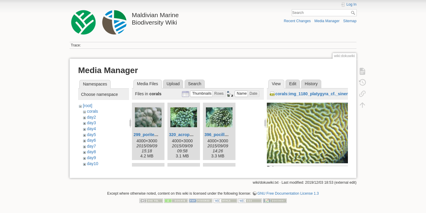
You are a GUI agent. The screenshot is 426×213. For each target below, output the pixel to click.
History (311, 83)
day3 (91, 122)
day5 (91, 134)
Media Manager (327, 21)
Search (353, 13)
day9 (91, 157)
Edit (292, 83)
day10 (92, 163)
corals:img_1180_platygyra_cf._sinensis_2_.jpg (322, 93)
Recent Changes (297, 21)
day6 (91, 140)
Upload (173, 83)
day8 (91, 151)
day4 (91, 128)
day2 (91, 117)
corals (92, 111)
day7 (91, 146)
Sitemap (349, 21)
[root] (87, 105)
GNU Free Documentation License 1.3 (288, 193)
